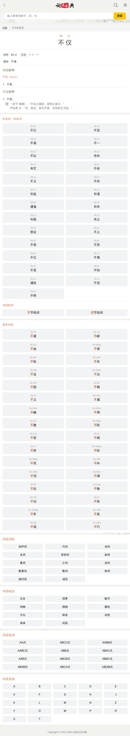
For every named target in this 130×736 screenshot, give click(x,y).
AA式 (22, 642)
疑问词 (23, 579)
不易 (33, 141)
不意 (33, 268)
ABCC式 (65, 642)
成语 (65, 579)
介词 (65, 562)
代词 (65, 546)
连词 (107, 562)
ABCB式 (65, 658)
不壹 (33, 242)
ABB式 (65, 650)
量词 (22, 562)
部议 (33, 230)
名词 (22, 554)
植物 (65, 606)
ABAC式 (107, 650)
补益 (33, 192)
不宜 (97, 128)
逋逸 (33, 204)
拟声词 (23, 546)
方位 (22, 614)
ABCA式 (65, 666)
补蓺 (33, 217)
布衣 (97, 153)
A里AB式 (107, 666)
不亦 (97, 179)
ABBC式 (107, 658)
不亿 (33, 255)
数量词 (23, 571)
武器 (65, 623)
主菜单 (125, 5)
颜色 (107, 606)
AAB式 (23, 658)
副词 (107, 554)
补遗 (97, 192)
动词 (107, 546)
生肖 (22, 598)
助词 (107, 571)
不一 (97, 141)
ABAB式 (23, 666)
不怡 (97, 268)
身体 (22, 623)
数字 (107, 598)
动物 (22, 606)
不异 (97, 242)
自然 (107, 614)
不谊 (97, 281)
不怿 (33, 293)
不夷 (97, 255)
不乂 (97, 230)
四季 (65, 598)
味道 (65, 614)
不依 (97, 166)
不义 (33, 179)
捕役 (33, 281)
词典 (5, 28)
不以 (33, 153)
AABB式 (107, 642)
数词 (65, 571)
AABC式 (23, 650)
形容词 (65, 554)
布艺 (33, 166)
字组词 (33, 312)
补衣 (97, 204)
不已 (33, 128)
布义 (97, 217)
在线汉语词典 (80, 732)
